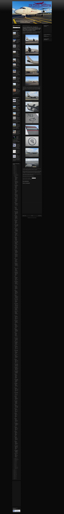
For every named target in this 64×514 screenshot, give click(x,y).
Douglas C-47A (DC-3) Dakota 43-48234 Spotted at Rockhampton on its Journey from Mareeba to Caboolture (16, 66)
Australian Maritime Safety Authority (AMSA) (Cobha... (15, 239)
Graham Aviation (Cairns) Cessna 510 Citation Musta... (16, 326)
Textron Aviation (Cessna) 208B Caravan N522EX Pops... (15, 376)
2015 (14, 473)
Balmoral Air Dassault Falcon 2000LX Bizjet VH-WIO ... (15, 222)
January (15, 468)
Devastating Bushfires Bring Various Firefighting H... (16, 385)
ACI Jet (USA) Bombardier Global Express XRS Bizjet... (16, 243)
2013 (14, 475)
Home (32, 215)
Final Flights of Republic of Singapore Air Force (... (16, 451)
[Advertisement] (32, 208)
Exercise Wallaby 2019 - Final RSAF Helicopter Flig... (16, 428)
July (15, 461)
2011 (14, 477)
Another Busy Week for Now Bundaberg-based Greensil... (16, 455)
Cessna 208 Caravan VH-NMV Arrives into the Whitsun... (16, 182)
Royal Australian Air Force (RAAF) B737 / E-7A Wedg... (16, 278)
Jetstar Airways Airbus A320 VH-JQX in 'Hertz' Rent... (16, 226)
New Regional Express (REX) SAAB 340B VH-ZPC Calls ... (16, 368)
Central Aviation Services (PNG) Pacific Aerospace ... (16, 334)
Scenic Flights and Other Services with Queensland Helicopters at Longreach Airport (16, 152)
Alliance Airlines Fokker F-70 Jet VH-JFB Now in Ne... (16, 406)
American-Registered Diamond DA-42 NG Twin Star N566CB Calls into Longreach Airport (16, 61)
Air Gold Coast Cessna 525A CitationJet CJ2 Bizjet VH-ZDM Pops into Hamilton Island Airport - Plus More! (16, 132)
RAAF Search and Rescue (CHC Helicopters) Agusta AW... (16, 304)
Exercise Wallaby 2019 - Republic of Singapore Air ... (16, 398)
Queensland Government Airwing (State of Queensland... (16, 283)
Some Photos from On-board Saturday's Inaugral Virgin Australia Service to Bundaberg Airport (16, 41)
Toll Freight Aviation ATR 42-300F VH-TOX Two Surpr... (16, 424)
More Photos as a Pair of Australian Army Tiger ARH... (16, 339)
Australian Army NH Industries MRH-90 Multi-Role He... (16, 217)
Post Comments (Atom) (33, 217)
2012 (14, 476)
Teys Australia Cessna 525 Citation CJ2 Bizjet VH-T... (16, 365)
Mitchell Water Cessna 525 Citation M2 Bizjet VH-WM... (16, 213)
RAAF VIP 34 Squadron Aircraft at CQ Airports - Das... (16, 321)
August (15, 460)
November (15, 175)
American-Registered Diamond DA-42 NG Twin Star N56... (16, 256)
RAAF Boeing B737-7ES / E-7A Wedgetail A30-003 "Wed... (16, 300)
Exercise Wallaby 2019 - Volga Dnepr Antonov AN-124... (16, 361)
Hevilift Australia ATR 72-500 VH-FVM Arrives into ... (16, 204)
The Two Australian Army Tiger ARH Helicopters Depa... (16, 317)
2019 (14, 173)
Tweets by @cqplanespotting (46, 36)
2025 (14, 166)
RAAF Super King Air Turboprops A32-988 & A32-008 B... (16, 230)
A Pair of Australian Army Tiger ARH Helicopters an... (16, 347)
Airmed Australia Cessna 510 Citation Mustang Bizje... (16, 178)
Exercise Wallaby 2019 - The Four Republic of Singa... (16, 410)
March (15, 466)
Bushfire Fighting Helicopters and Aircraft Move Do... (16, 330)
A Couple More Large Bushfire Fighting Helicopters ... (16, 313)
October (15, 458)
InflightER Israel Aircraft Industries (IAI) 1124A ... (16, 209)
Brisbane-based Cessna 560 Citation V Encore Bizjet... (16, 191)
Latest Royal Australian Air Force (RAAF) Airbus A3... (16, 343)
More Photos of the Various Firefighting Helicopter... (16, 372)
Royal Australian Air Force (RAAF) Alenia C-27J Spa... (16, 234)
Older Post (39, 215)
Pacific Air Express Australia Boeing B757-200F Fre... (16, 247)
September (15, 459)
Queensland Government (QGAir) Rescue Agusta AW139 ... (16, 187)
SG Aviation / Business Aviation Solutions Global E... (16, 402)
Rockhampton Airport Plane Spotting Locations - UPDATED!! (18, 114)
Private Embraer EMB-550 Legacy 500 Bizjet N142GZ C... (16, 292)
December (15, 174)
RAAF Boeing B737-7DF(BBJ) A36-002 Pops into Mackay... (16, 200)
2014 (14, 474)
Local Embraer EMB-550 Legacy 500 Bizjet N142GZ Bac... (16, 274)
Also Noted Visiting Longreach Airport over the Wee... (16, 251)
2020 (14, 172)
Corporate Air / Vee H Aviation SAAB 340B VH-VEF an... (16, 356)
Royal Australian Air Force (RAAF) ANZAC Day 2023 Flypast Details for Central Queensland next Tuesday (16, 85)
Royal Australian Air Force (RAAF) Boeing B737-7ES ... (16, 260)
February (15, 467)
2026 (14, 165)
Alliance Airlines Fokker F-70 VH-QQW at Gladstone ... (16, 296)
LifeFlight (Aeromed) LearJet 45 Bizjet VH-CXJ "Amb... (16, 195)
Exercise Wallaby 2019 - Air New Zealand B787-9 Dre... (15, 415)
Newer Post (24, 215)
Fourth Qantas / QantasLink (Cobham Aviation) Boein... (16, 380)
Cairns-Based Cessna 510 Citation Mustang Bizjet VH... (16, 308)
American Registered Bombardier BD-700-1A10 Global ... (16, 265)
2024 (14, 167)
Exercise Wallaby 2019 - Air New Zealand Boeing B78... (15, 433)
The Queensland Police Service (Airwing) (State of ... (16, 269)
